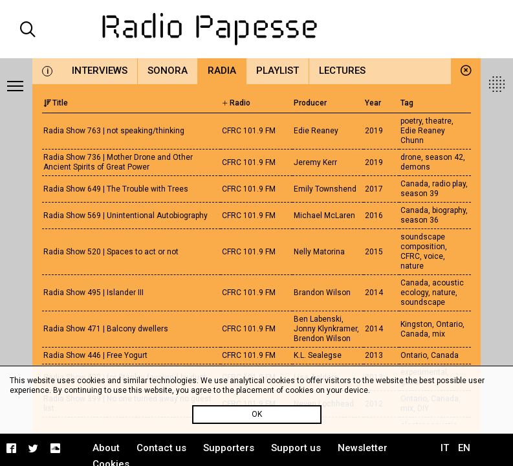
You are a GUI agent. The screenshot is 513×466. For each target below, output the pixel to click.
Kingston (416, 324)
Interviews (99, 70)
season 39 (419, 193)
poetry (411, 121)
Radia (222, 70)
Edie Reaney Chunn (422, 135)
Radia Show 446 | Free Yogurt (95, 355)
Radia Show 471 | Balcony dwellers (105, 328)
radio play (449, 183)
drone (410, 157)
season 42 (444, 157)
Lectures (342, 70)
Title (55, 102)
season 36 (419, 220)
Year (373, 102)
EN (464, 448)
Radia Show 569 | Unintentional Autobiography (125, 215)
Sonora (167, 70)
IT (445, 448)
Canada (414, 183)
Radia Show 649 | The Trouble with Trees (115, 189)
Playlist (277, 70)
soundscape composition (422, 241)
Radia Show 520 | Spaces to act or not (111, 251)
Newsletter (362, 448)
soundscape (422, 302)
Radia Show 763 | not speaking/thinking (113, 130)
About (106, 448)
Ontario (449, 324)
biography (449, 210)
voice (433, 256)
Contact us (161, 448)
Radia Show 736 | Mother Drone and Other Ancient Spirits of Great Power (118, 162)
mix (438, 333)
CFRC (410, 256)
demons (415, 167)
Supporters (228, 448)
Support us (296, 448)
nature (412, 266)
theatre (439, 121)
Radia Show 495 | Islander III (93, 292)
